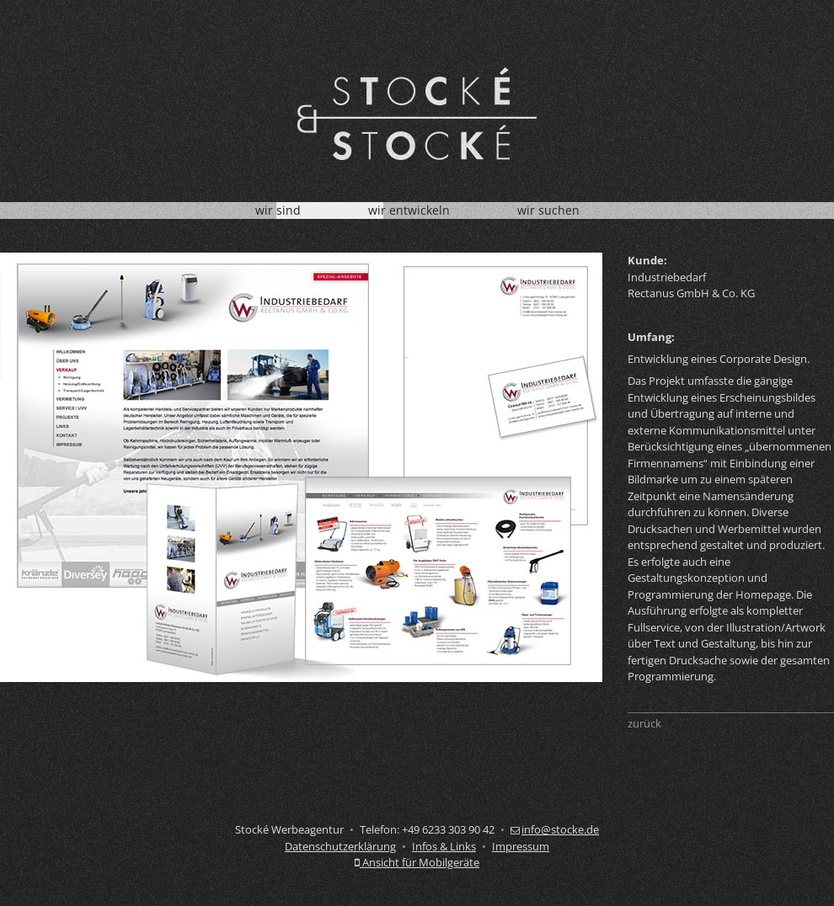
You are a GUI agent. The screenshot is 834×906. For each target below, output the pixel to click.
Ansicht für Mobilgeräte (417, 862)
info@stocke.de (555, 829)
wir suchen (548, 210)
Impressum (520, 846)
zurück (644, 723)
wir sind (278, 210)
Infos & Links (444, 846)
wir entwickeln (409, 210)
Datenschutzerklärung (340, 846)
